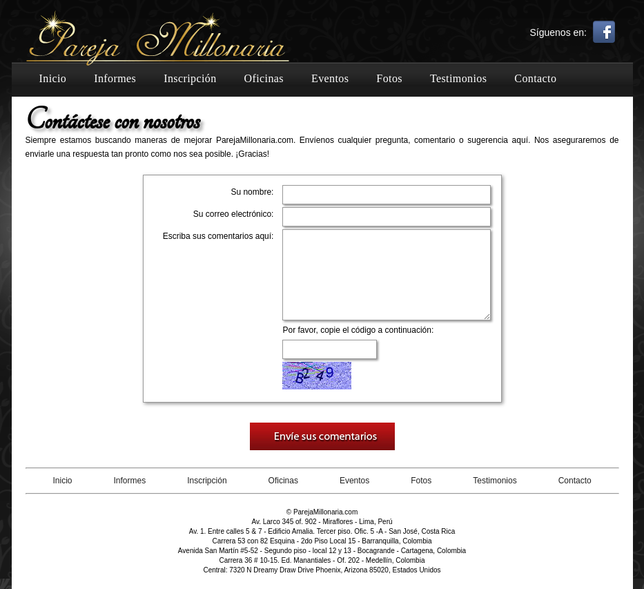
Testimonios (458, 78)
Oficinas (264, 78)
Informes (115, 78)
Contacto (535, 78)
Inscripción (190, 78)
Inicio (53, 78)
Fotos (389, 78)
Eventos (330, 78)
